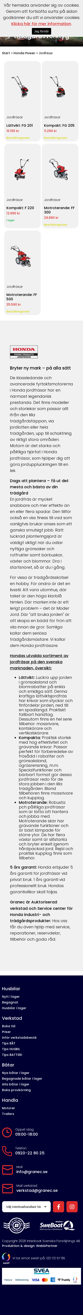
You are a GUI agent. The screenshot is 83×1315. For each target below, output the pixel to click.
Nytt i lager (11, 996)
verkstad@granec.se (37, 1190)
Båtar (8, 1065)
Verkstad (12, 1018)
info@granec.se (32, 1172)
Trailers (8, 1114)
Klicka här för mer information (41, 23)
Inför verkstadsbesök (19, 1037)
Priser (6, 1032)
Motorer (8, 1108)
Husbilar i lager (14, 1008)
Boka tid (8, 1026)
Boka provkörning (16, 1090)
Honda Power (24, 53)
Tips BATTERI (12, 1055)
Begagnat (10, 1002)
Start (6, 53)
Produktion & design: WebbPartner (30, 1246)
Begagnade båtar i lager (22, 1078)
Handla (10, 1100)
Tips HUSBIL (11, 1049)
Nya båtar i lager (15, 1073)
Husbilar (11, 988)
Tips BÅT (8, 1043)
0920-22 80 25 (29, 1153)
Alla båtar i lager (15, 1084)
